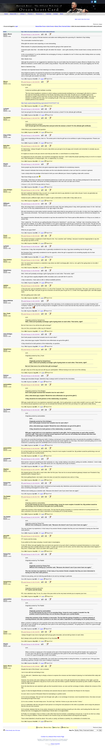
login (76, 19)
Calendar (48, 14)
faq (82, 19)
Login (16, 26)
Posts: (24, 78)
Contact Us (44, 736)
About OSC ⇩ (14, 14)
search (79, 19)
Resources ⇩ (40, 14)
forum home (87, 19)
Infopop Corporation (55, 743)
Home (6, 14)
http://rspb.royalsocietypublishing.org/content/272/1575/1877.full (40, 103)
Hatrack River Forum (40, 26)
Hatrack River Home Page (56, 736)
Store (61, 14)
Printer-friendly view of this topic (11, 730)
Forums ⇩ (31, 14)
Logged (42, 78)
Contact (55, 14)
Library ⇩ (23, 14)
